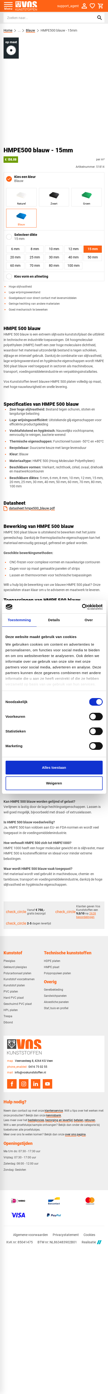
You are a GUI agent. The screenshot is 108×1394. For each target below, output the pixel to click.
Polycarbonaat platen (17, 973)
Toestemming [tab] (19, 620)
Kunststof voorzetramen (19, 979)
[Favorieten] (92, 6)
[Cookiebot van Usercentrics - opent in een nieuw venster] (82, 607)
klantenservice (54, 1110)
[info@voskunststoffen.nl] (26, 1072)
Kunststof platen (14, 985)
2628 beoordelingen (86, 915)
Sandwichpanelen (55, 996)
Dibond (8, 1022)
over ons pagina (75, 1134)
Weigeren (54, 783)
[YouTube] (47, 1084)
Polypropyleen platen (57, 973)
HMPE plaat (51, 967)
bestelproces (36, 1120)
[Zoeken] (45, 18)
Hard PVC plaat (14, 997)
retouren (90, 1120)
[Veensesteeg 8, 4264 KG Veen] (30, 1061)
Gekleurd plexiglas (15, 967)
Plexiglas (9, 961)
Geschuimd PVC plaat (18, 1004)
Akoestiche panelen (56, 1002)
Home (8, 30)
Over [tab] (89, 620)
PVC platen (11, 991)
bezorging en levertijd (59, 1120)
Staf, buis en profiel (56, 1008)
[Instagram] (23, 1084)
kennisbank (53, 1115)
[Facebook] (12, 1084)
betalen (78, 1120)
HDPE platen (52, 961)
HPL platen (11, 1010)
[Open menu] (8, 6)
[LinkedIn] (35, 1084)
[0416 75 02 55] (27, 1067)
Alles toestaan (54, 767)
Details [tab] (54, 620)
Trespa (8, 1016)
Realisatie (92, 1242)
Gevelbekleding (53, 989)
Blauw (30, 30)
